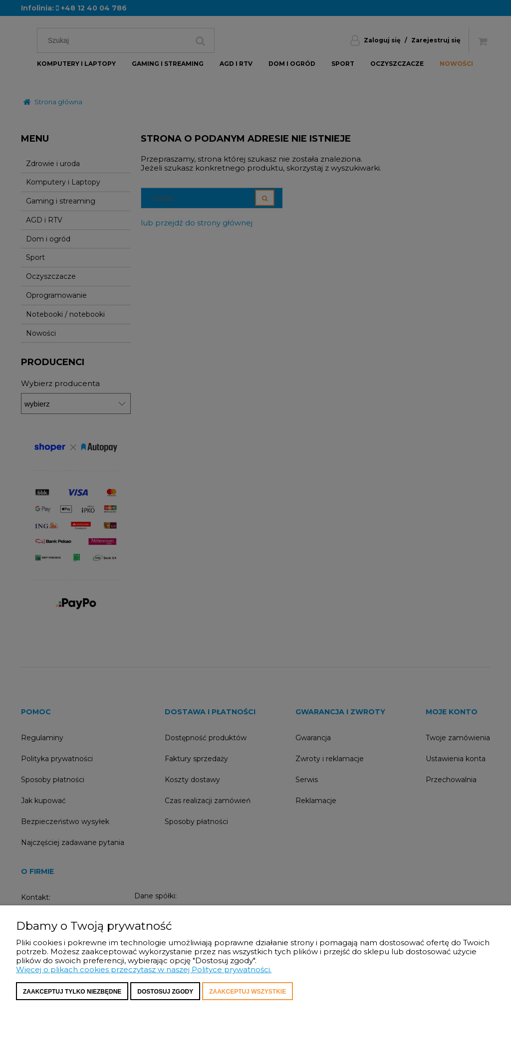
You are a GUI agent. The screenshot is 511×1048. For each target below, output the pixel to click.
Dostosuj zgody (165, 991)
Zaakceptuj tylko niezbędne (72, 991)
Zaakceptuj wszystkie (247, 991)
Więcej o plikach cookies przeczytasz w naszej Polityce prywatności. (143, 969)
